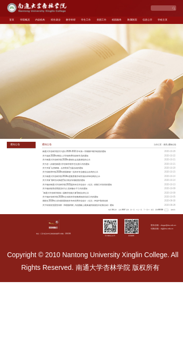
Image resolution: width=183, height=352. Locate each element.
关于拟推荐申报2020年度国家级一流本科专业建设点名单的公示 (70, 172)
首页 (11, 20)
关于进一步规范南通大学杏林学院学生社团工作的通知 (65, 164)
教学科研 (71, 20)
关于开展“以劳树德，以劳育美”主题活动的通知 (62, 168)
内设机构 (40, 20)
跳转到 (173, 210)
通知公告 (172, 144)
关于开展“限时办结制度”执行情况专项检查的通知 (63, 180)
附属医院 (132, 20)
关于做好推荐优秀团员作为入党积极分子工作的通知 (64, 188)
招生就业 (56, 20)
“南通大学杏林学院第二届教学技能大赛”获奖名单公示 (65, 193)
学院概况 (25, 20)
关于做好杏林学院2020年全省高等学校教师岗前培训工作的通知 (70, 197)
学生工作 (86, 20)
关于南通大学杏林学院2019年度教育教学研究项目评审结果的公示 (71, 176)
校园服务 (117, 20)
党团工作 (101, 20)
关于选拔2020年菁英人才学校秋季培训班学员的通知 (65, 155)
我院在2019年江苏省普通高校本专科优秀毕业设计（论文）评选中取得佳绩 (75, 200)
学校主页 (162, 20)
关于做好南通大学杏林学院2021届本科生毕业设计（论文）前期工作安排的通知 (77, 184)
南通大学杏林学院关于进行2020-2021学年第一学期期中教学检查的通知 (73, 151)
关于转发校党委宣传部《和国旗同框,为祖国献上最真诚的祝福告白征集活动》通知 (77, 205)
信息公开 (147, 20)
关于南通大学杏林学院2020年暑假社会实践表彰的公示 (66, 159)
